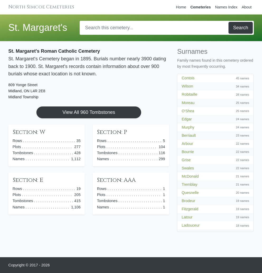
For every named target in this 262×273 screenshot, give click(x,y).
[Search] (154, 28)
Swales (188, 168)
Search (240, 27)
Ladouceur (190, 225)
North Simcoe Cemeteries (41, 7)
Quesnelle (190, 193)
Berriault (189, 135)
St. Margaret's (37, 27)
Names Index (226, 7)
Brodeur (188, 201)
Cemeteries (200, 7)
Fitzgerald (190, 209)
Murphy (188, 127)
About (247, 7)
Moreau (188, 103)
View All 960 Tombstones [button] (89, 112)
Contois (188, 78)
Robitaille (189, 94)
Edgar (187, 119)
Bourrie (188, 152)
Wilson (187, 86)
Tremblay (189, 184)
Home (181, 7)
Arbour (187, 144)
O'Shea (188, 111)
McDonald (190, 176)
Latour (187, 217)
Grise (186, 160)
